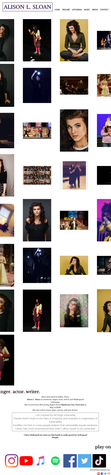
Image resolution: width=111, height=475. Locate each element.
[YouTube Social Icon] (98, 474)
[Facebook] (70, 461)
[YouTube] (26, 461)
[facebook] (102, 474)
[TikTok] (99, 461)
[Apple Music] (41, 461)
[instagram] (109, 474)
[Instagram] (11, 461)
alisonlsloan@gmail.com (100, 470)
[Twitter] (84, 461)
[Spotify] (55, 461)
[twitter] (105, 474)
